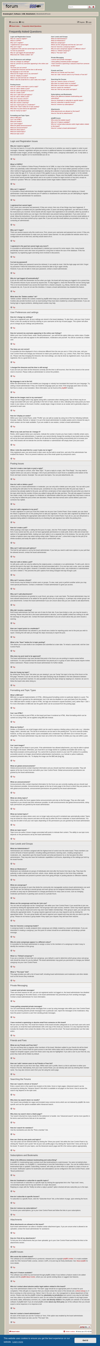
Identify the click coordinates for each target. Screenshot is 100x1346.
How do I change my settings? (19, 61)
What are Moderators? (58, 40)
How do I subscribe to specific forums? (63, 102)
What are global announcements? (21, 125)
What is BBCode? (16, 117)
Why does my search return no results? (63, 83)
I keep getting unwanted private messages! (64, 61)
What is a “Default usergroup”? (61, 50)
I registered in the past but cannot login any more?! (26, 48)
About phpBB (81, 1261)
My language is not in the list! (19, 71)
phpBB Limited (68, 1259)
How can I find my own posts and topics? (64, 89)
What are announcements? (18, 127)
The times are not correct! (18, 67)
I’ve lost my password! (17, 50)
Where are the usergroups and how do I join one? (67, 44)
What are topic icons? (17, 133)
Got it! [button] (85, 1340)
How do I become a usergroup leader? (63, 47)
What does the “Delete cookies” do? (21, 54)
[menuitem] (21, 22)
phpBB (64, 388)
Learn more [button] (17, 1342)
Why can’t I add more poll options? (21, 94)
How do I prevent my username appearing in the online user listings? (29, 64)
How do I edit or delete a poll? (19, 96)
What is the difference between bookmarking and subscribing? (66, 97)
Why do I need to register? (18, 38)
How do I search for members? (61, 87)
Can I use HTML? (15, 119)
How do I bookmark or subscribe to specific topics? (67, 100)
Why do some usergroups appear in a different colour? (68, 48)
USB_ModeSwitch (28, 14)
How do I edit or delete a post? (20, 88)
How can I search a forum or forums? (63, 81)
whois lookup (80, 1291)
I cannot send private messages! (61, 59)
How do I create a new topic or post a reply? (24, 86)
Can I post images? (16, 123)
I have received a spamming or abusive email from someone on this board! (70, 64)
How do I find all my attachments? (62, 113)
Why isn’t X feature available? (60, 122)
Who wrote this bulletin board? (60, 120)
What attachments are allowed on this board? (65, 111)
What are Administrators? (59, 38)
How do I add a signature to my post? (22, 90)
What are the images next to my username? (24, 73)
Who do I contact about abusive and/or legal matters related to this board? (70, 125)
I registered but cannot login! (19, 44)
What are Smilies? (16, 121)
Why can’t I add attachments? (19, 100)
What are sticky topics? (17, 129)
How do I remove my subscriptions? (62, 104)
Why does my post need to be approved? (23, 108)
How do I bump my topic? (18, 110)
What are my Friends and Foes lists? (62, 72)
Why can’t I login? (16, 47)
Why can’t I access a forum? (19, 98)
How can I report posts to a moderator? (22, 104)
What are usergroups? (58, 42)
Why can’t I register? (16, 42)
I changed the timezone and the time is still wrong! (26, 69)
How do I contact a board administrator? (63, 128)
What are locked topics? (18, 131)
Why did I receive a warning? (19, 102)
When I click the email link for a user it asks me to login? (28, 79)
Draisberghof (8, 14)
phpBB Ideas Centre (28, 1277)
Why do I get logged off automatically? (22, 53)
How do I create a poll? (17, 92)
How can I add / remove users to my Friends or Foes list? (69, 74)
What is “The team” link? (59, 53)
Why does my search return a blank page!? (64, 85)
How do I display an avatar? (19, 75)
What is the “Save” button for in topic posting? (24, 106)
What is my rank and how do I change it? (23, 77)
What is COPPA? (15, 40)
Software (17, 14)
